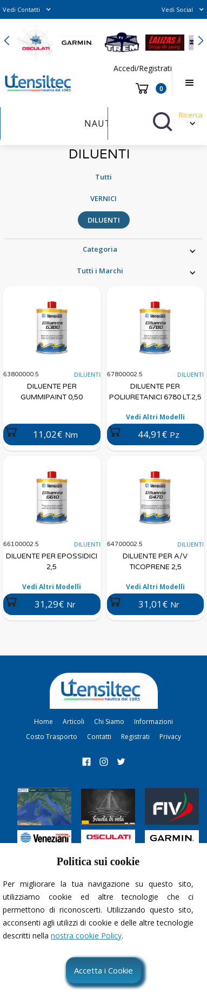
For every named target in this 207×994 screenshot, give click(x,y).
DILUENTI (104, 220)
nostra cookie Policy (86, 935)
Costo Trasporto (51, 736)
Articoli (73, 721)
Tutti (103, 177)
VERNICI (103, 198)
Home (43, 721)
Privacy (170, 736)
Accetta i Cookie (103, 970)
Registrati (135, 736)
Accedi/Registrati (142, 68)
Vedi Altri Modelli (155, 417)
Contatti (99, 736)
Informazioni (153, 721)
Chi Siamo (109, 721)
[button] (27, 9)
